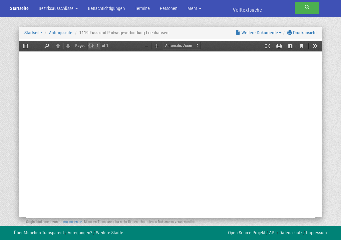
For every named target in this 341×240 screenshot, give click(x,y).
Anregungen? (80, 232)
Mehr (194, 8)
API (272, 232)
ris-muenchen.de (70, 222)
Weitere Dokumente (258, 32)
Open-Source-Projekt (246, 232)
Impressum (316, 232)
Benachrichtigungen (106, 8)
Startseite (19, 8)
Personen (168, 8)
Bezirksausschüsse (58, 8)
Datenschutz (290, 232)
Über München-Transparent (39, 232)
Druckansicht (302, 32)
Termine (142, 8)
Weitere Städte (109, 232)
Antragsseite (60, 32)
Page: (80, 45)
